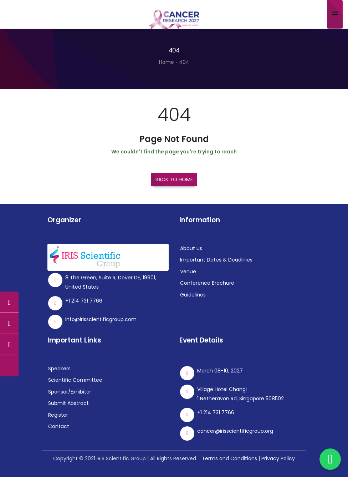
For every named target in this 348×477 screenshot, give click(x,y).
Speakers (59, 368)
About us (191, 248)
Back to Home (174, 179)
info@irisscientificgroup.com (101, 319)
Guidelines (193, 294)
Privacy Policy (278, 458)
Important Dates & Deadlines (216, 259)
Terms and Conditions (229, 458)
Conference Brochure (207, 282)
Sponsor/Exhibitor (69, 391)
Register (58, 414)
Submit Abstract (68, 403)
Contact (58, 426)
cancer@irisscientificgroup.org (235, 431)
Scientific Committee (75, 380)
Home (166, 62)
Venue (188, 271)
